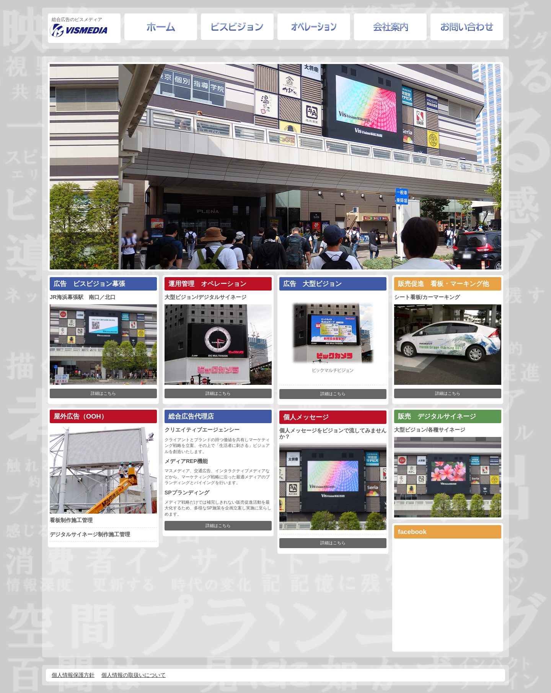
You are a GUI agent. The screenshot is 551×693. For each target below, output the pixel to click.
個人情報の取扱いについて (133, 675)
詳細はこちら (103, 393)
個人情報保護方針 (73, 675)
